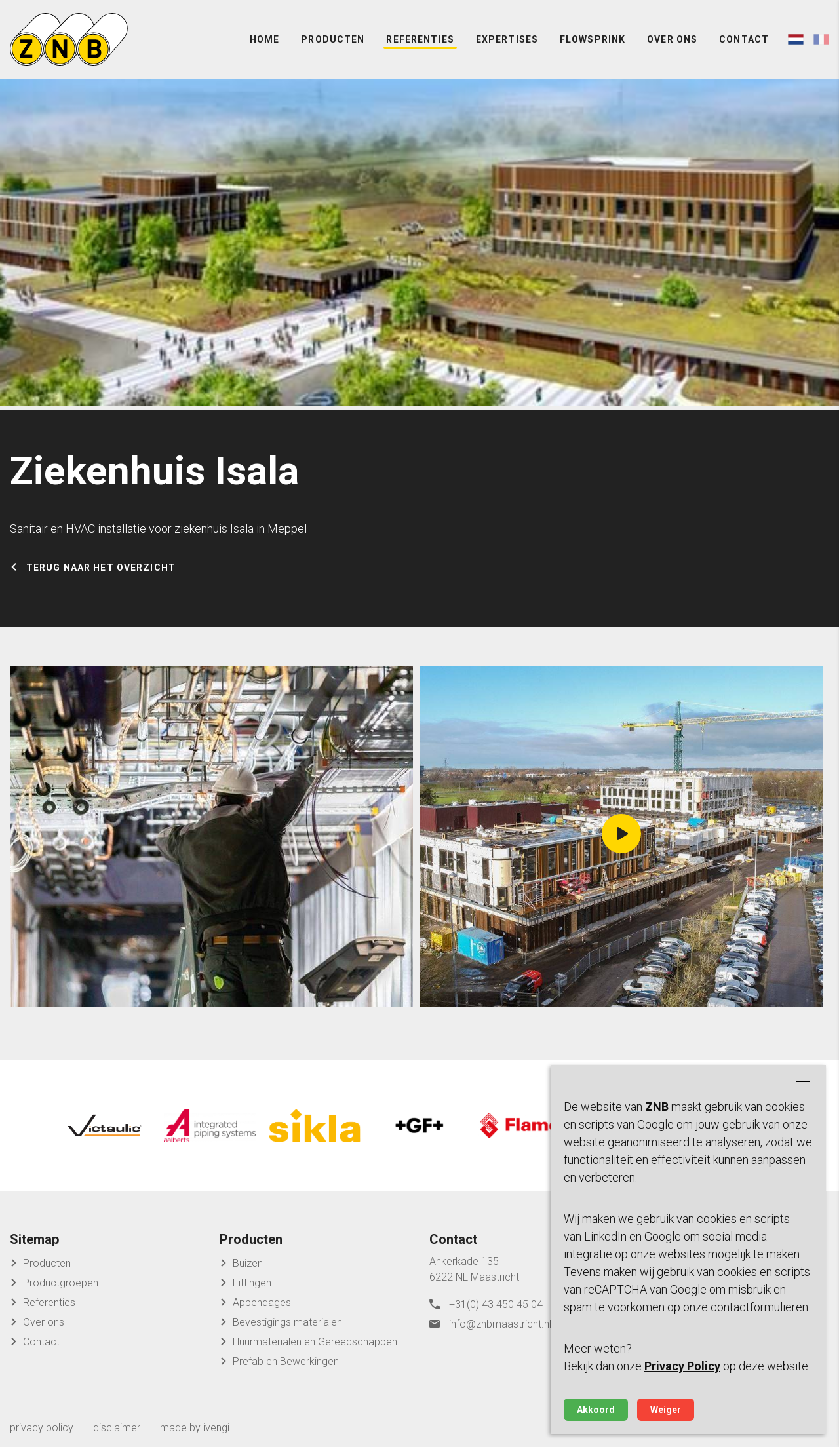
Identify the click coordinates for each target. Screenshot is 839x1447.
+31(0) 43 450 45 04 (496, 1304)
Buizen (248, 1263)
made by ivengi (194, 1427)
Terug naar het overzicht (101, 567)
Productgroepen (60, 1283)
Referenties (420, 39)
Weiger (665, 1409)
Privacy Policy (682, 1366)
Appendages (262, 1302)
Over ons (672, 39)
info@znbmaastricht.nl (500, 1324)
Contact (744, 39)
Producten (332, 39)
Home (264, 39)
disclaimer (116, 1427)
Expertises (507, 39)
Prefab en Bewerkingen (286, 1361)
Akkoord (596, 1409)
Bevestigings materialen (287, 1322)
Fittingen (252, 1283)
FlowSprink (592, 39)
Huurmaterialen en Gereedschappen (315, 1342)
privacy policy (41, 1427)
